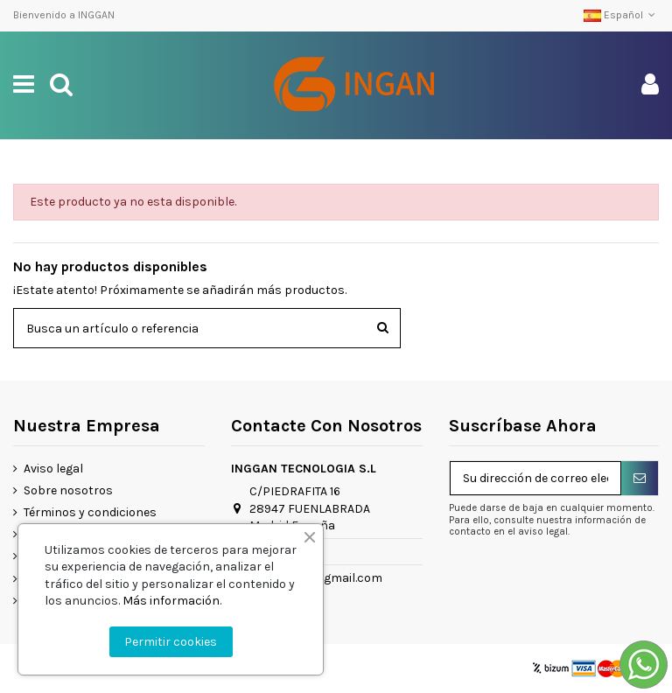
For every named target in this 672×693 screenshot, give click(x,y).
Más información (171, 600)
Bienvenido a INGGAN (64, 15)
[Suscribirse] (639, 478)
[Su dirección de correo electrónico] (535, 478)
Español (621, 15)
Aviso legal (53, 468)
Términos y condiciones (90, 512)
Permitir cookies (170, 641)
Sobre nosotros (68, 490)
